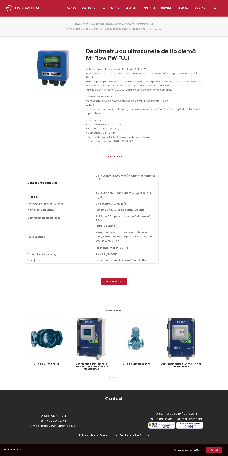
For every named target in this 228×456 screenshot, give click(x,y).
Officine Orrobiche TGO (136, 363)
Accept (214, 450)
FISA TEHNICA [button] (114, 281)
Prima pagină (73, 28)
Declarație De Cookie (134, 435)
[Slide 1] (109, 377)
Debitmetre (97, 28)
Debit (85, 28)
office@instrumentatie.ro (58, 426)
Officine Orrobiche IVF (46, 363)
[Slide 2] (113, 377)
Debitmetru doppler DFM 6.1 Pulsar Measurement (181, 365)
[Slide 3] (116, 377)
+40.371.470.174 (55, 421)
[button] (46, 339)
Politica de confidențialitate (98, 435)
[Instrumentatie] (25, 8)
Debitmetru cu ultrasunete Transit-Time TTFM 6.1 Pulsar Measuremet (91, 366)
